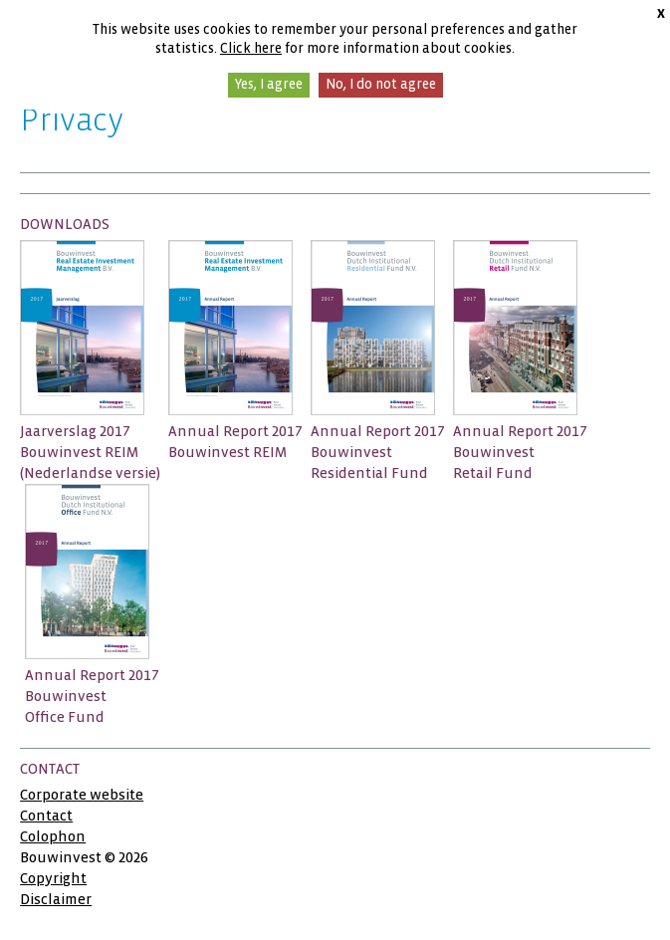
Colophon (53, 836)
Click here (251, 48)
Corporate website (81, 795)
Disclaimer (56, 899)
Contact (46, 815)
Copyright (53, 878)
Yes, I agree (269, 84)
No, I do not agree (381, 84)
